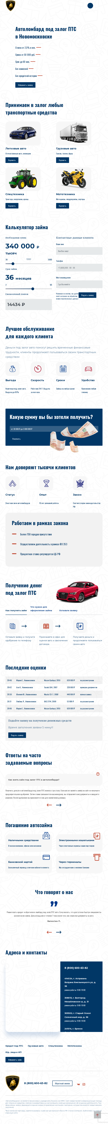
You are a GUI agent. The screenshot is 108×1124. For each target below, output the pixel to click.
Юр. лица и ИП (13, 1054)
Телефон (59, 260)
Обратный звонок (62, 1084)
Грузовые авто (36, 1047)
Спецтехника (55, 1047)
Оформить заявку (25, 84)
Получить (16, 438)
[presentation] (49, 806)
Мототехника (75, 1047)
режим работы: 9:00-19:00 (80, 986)
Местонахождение (63, 277)
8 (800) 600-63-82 (76, 969)
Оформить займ (15, 1061)
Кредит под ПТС (14, 1047)
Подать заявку (87, 295)
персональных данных (69, 298)
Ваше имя (60, 244)
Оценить (12, 160)
